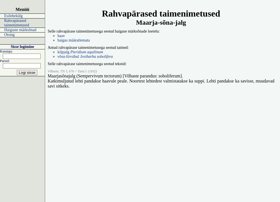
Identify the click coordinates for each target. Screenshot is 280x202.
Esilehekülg (13, 16)
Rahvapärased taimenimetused (16, 23)
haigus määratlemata (73, 40)
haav (61, 36)
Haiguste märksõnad (20, 30)
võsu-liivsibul (85, 56)
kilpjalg (80, 52)
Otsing (9, 35)
